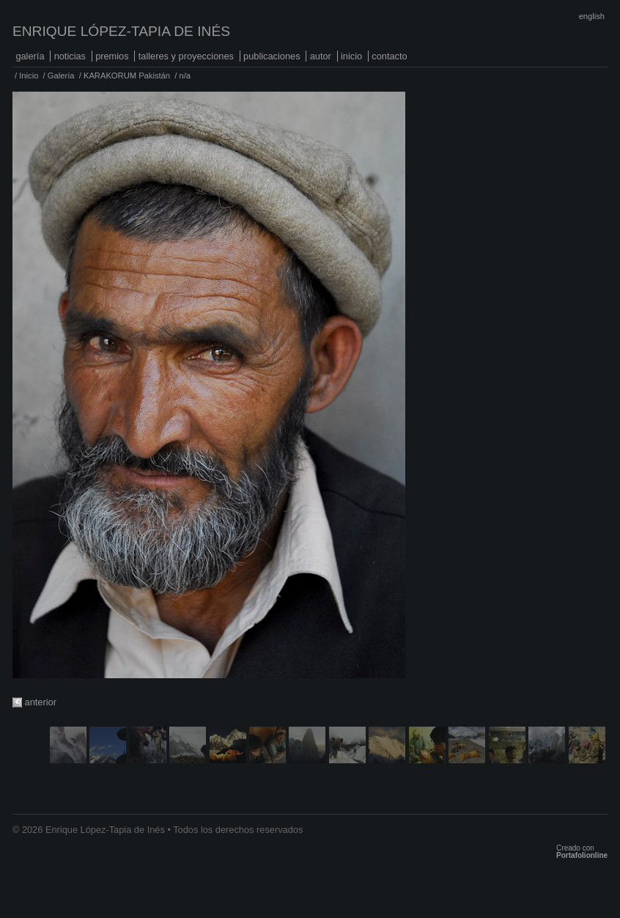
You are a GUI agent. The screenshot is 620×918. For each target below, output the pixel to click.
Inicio (351, 56)
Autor (320, 56)
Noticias (70, 56)
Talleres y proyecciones (186, 56)
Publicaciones (271, 56)
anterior (40, 702)
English (592, 16)
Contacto (389, 56)
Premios (112, 56)
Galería (29, 56)
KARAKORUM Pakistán (127, 75)
